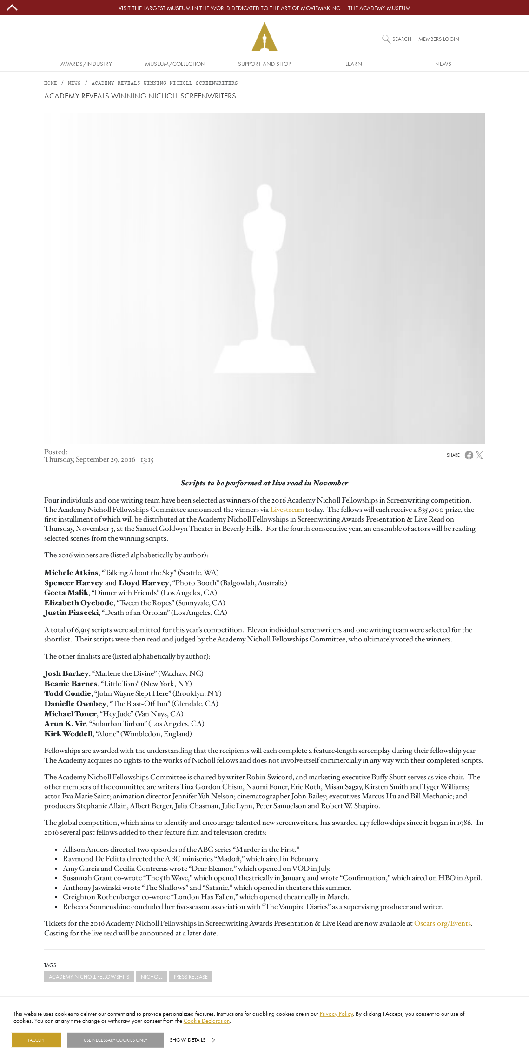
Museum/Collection (175, 63)
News (443, 63)
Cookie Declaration (207, 1020)
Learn (353, 63)
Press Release (191, 976)
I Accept (36, 1040)
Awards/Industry (86, 63)
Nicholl (151, 976)
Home (50, 83)
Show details (187, 1040)
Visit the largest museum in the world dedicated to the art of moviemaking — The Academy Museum (264, 8)
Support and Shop (264, 63)
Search (401, 38)
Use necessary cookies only (115, 1040)
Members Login (438, 38)
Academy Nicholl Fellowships (89, 976)
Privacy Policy (336, 1013)
